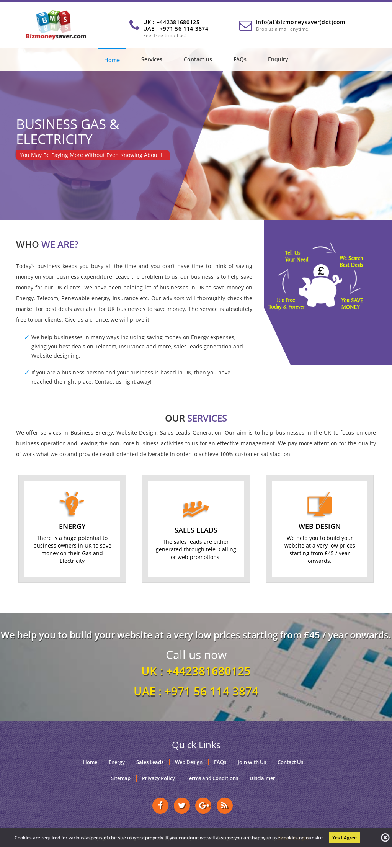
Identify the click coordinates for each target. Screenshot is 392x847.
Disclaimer (262, 778)
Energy (117, 762)
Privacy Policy (158, 778)
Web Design (189, 762)
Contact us (198, 59)
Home (112, 60)
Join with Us (252, 762)
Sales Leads (149, 762)
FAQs (240, 59)
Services (151, 59)
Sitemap (121, 778)
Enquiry (278, 59)
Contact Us (290, 762)
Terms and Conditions (212, 778)
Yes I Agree (344, 837)
